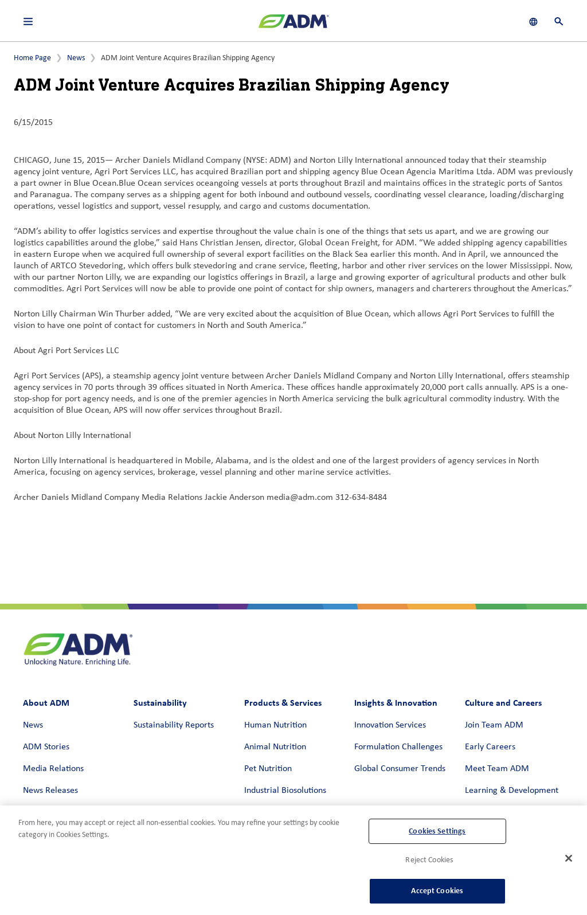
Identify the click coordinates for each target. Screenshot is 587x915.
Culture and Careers (503, 702)
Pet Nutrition (268, 768)
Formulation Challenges (398, 747)
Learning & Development (511, 790)
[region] (293, 860)
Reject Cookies (429, 860)
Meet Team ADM (497, 768)
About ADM (46, 702)
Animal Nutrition (275, 747)
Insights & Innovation (395, 702)
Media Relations (53, 768)
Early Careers (490, 747)
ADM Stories (46, 747)
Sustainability (160, 702)
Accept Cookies (437, 891)
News (76, 58)
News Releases (50, 790)
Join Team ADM (494, 725)
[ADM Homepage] (293, 25)
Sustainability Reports (174, 725)
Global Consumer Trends (399, 768)
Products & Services (283, 702)
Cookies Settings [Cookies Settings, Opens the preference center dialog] (437, 831)
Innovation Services (390, 725)
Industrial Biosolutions (285, 790)
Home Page (32, 58)
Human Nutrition (275, 725)
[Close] (568, 858)
